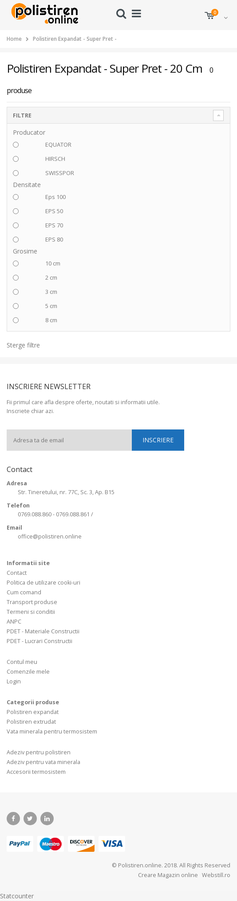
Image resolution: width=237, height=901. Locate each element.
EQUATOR (58, 144)
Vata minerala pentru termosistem (52, 731)
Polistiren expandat (33, 712)
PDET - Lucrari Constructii (39, 641)
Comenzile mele (28, 671)
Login (14, 681)
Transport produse (32, 602)
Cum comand (24, 592)
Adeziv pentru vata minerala (43, 762)
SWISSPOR (59, 173)
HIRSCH (55, 159)
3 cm (51, 292)
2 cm (51, 277)
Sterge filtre (23, 345)
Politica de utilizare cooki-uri (43, 582)
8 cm (51, 320)
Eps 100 (55, 197)
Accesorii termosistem (36, 772)
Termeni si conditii (31, 612)
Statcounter (17, 896)
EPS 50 (54, 211)
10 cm (52, 263)
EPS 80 (54, 239)
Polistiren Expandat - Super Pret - (75, 39)
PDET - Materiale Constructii (43, 631)
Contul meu (22, 662)
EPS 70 (54, 225)
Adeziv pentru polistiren (39, 752)
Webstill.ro (215, 875)
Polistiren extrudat (31, 721)
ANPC (14, 621)
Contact (17, 573)
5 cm (51, 306)
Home (14, 39)
